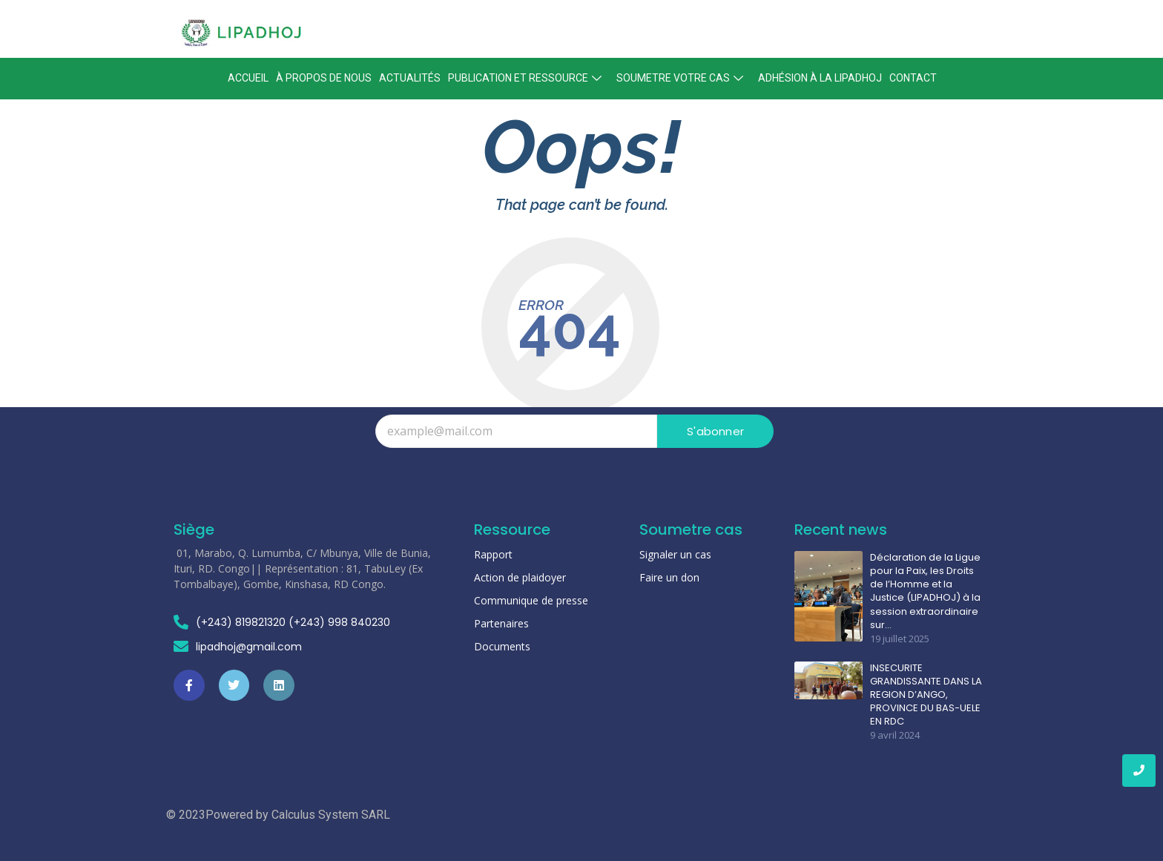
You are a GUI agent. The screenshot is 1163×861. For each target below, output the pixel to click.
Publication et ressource (526, 78)
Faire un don (669, 577)
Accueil (248, 78)
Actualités (410, 78)
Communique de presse (531, 600)
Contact (913, 78)
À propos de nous (324, 78)
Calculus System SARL (330, 815)
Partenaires (501, 623)
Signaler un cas (675, 554)
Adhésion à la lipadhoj (820, 78)
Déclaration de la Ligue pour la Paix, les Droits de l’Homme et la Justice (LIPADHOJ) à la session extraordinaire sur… (925, 591)
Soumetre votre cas (681, 78)
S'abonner (715, 431)
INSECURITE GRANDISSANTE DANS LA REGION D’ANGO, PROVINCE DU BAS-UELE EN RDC (926, 695)
